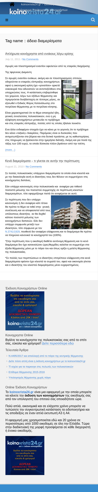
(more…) (10, 149)
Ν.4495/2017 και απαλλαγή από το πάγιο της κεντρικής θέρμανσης (46, 355)
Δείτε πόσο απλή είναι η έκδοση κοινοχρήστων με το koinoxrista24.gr (47, 361)
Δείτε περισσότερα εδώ (58, 343)
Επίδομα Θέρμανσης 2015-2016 (27, 372)
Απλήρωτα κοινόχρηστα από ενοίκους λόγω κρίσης (39, 53)
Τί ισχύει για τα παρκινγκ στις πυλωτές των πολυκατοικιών (41, 366)
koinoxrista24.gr (22, 392)
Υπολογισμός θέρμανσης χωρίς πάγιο (30, 377)
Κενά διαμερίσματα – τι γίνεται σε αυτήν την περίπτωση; (42, 161)
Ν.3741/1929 (12, 231)
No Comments (30, 59)
